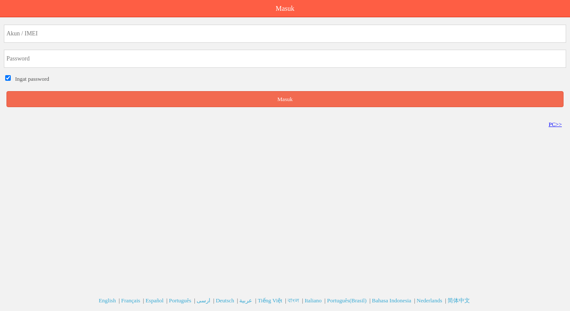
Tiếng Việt (271, 300)
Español (155, 300)
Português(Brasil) (347, 300)
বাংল (294, 300)
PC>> (555, 124)
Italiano (313, 300)
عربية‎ (246, 300)
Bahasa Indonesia (392, 300)
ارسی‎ (204, 300)
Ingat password (31, 79)
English (108, 300)
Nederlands (430, 300)
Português (181, 300)
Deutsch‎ (225, 300)
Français (131, 300)
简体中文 (459, 300)
